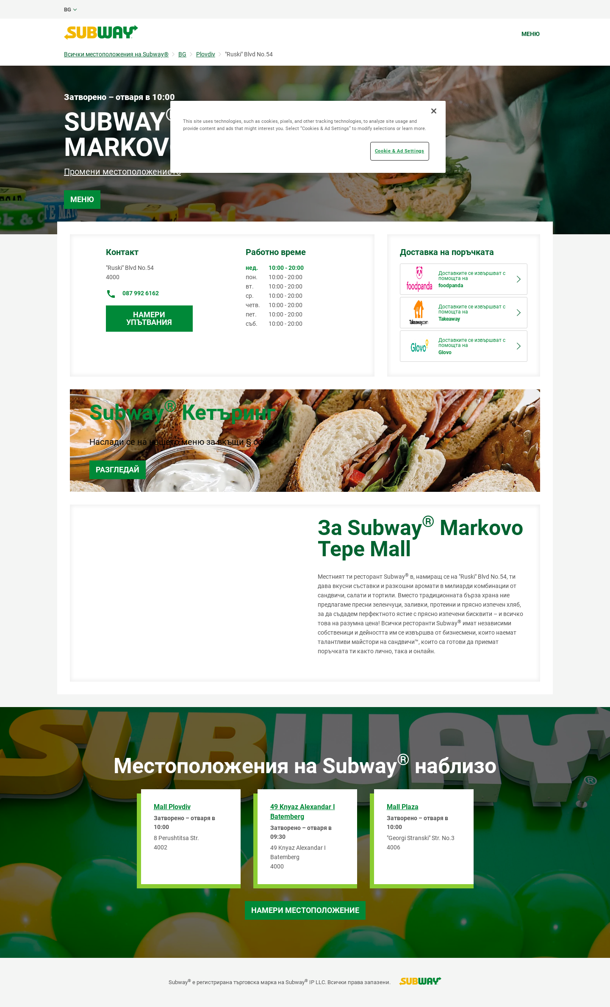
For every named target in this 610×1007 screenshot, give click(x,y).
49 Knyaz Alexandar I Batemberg (302, 812)
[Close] (433, 111)
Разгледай (117, 469)
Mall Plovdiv (172, 807)
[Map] (184, 593)
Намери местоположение (305, 910)
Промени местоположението (122, 171)
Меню (530, 34)
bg (67, 9)
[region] (308, 137)
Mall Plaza (403, 807)
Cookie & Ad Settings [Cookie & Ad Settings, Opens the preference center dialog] (399, 151)
